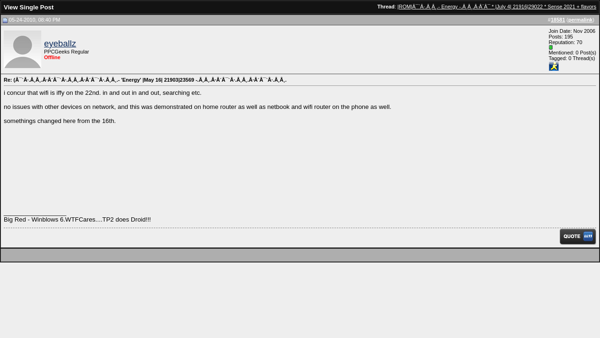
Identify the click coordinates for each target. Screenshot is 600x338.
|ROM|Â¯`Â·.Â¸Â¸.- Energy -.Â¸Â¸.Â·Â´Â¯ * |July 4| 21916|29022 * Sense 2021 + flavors (497, 6)
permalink (580, 20)
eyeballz (60, 43)
